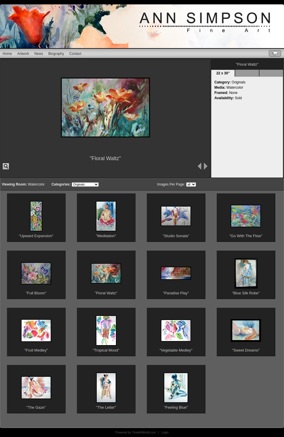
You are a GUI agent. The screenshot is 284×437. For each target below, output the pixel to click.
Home (7, 54)
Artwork (23, 54)
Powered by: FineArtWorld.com (136, 432)
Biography (56, 54)
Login (164, 432)
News (38, 54)
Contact (75, 54)
